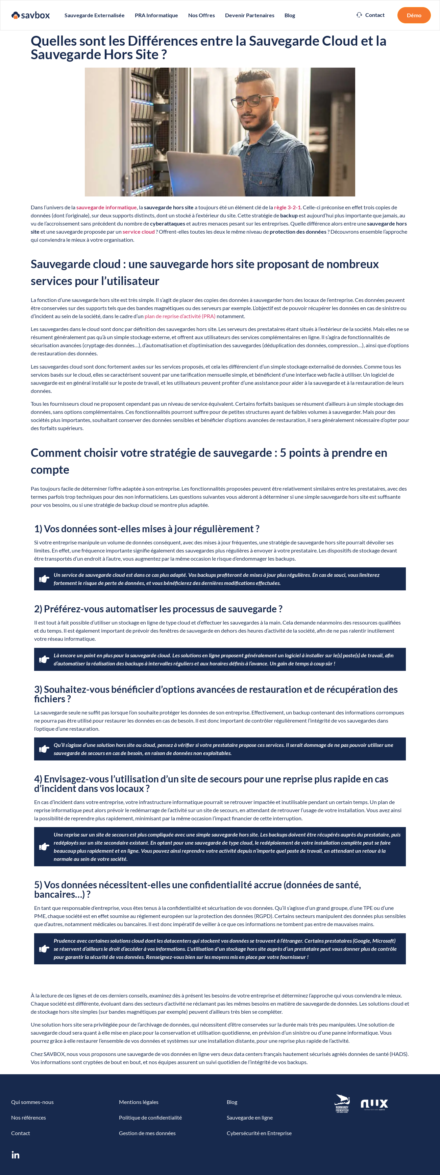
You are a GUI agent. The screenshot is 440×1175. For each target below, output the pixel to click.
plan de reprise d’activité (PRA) (180, 316)
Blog (290, 15)
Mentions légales (138, 1102)
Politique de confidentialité (150, 1117)
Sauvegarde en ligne (250, 1117)
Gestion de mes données (147, 1133)
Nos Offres (201, 15)
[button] (370, 15)
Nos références (28, 1117)
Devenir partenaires (249, 15)
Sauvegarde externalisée (95, 15)
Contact (20, 1133)
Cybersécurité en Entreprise (259, 1133)
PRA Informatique (156, 15)
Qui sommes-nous (32, 1102)
